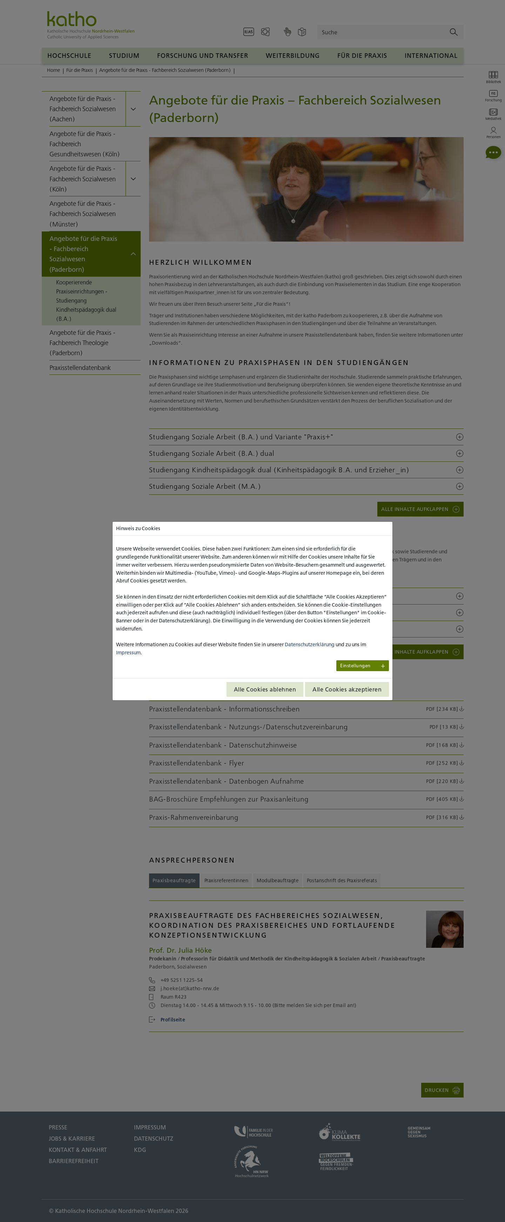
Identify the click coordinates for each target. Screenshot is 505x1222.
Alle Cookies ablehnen (265, 689)
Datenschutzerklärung (310, 644)
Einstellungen (355, 666)
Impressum (128, 652)
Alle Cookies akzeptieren (347, 689)
